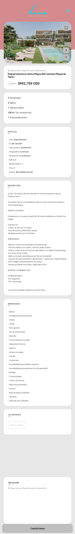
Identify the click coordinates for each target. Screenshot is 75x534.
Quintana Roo (41, 71)
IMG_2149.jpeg (17, 425)
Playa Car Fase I (15, 71)
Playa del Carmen (28, 71)
